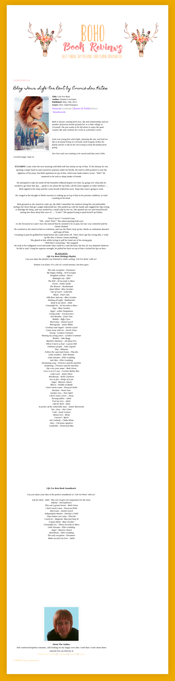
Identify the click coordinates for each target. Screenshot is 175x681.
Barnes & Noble (82, 108)
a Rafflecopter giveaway (26, 660)
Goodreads (67, 108)
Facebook (73, 654)
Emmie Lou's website (47, 654)
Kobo (93, 108)
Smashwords (59, 112)
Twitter (82, 654)
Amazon (56, 108)
